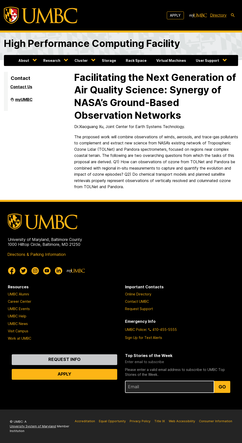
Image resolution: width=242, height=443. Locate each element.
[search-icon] (232, 15)
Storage (109, 60)
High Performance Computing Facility (92, 43)
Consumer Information (215, 421)
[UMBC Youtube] (47, 270)
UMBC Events (19, 309)
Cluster (81, 60)
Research (51, 60)
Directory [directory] (218, 15)
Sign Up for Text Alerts (143, 337)
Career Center (19, 301)
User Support (207, 60)
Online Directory (138, 294)
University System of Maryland (33, 426)
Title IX (159, 421)
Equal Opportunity (112, 421)
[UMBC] (40, 15)
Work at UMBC (19, 338)
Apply (175, 15)
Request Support (139, 309)
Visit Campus (18, 331)
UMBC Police (135, 329)
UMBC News (18, 324)
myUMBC (23, 101)
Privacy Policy (140, 421)
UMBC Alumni (18, 294)
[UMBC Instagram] (35, 270)
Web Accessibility (182, 421)
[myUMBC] (198, 15)
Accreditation (85, 421)
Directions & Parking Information (36, 254)
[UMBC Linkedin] (58, 270)
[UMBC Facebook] (11, 270)
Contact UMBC (137, 301)
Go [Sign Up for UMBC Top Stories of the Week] (222, 387)
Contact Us (21, 86)
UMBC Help (17, 316)
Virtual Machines (171, 60)
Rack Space (136, 60)
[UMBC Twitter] (23, 270)
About (24, 60)
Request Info (64, 359)
